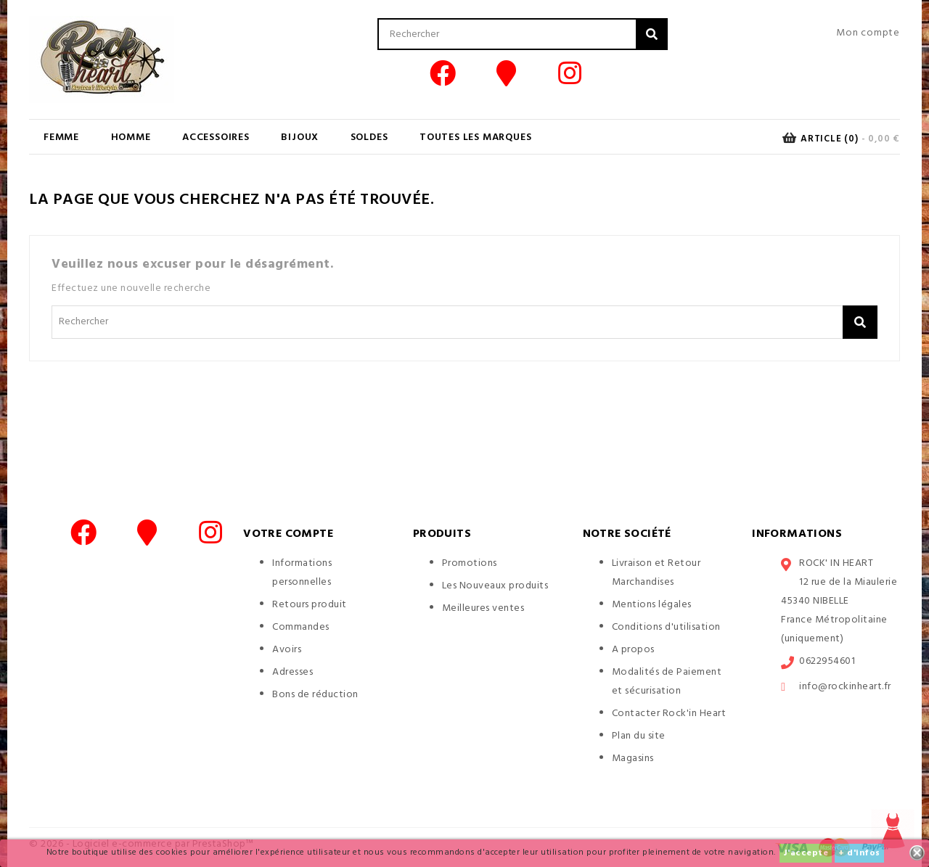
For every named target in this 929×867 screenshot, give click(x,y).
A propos (633, 649)
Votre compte (288, 534)
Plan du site (639, 736)
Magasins (633, 758)
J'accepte (806, 853)
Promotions (469, 563)
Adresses (292, 672)
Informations (797, 534)
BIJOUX (300, 137)
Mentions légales (652, 604)
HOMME (131, 137)
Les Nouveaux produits (495, 586)
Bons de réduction (315, 694)
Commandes (301, 627)
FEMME (61, 137)
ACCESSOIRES (216, 137)
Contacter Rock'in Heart (669, 713)
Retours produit (309, 604)
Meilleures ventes (483, 608)
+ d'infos (859, 853)
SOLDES (369, 137)
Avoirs (286, 649)
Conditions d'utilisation (666, 627)
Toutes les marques (475, 137)
